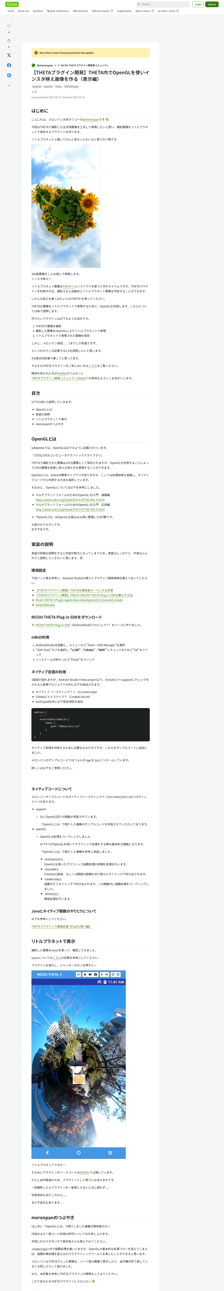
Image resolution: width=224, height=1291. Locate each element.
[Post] (9, 55)
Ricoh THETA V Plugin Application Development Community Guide (79, 600)
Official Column (102, 11)
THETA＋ (68, 286)
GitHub (84, 1172)
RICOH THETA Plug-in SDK (53, 625)
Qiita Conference (58, 11)
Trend (10, 11)
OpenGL (48, 86)
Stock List (23, 11)
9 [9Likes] (9, 32)
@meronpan (42, 65)
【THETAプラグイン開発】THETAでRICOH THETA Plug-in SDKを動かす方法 (84, 595)
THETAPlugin (71, 86)
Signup (212, 4)
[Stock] (9, 41)
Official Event (80, 11)
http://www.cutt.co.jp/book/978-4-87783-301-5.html (70, 500)
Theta (58, 86)
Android (36, 86)
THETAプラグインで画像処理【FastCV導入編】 (61, 926)
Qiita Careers (145, 11)
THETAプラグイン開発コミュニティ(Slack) (58, 378)
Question (38, 11)
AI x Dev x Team (168, 11)
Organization (124, 11)
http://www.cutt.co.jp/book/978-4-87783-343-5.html (70, 509)
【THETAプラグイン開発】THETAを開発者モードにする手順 (74, 590)
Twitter (61, 373)
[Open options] (9, 85)
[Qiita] (12, 4)
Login (198, 4)
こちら (92, 366)
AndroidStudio (45, 605)
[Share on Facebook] (9, 65)
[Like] (9, 26)
